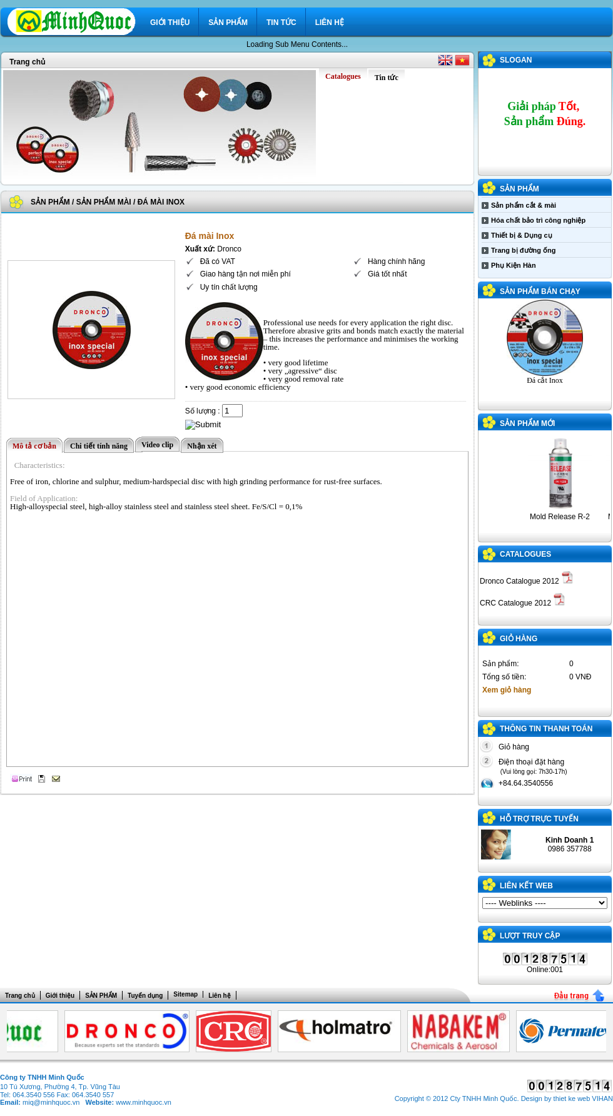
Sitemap (185, 994)
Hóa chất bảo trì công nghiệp (538, 220)
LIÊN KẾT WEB (526, 885)
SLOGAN (516, 60)
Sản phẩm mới (527, 423)
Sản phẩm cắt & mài (523, 205)
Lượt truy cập (530, 935)
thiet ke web (572, 1098)
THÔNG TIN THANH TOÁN (546, 728)
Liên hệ (329, 22)
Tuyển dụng (145, 995)
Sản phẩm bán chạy (540, 291)
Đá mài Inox (161, 202)
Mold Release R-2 (564, 516)
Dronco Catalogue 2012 (527, 581)
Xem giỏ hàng (506, 690)
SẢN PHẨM (228, 22)
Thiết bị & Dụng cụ (521, 235)
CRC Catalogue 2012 (522, 603)
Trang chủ (27, 62)
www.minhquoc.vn (143, 1102)
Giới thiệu (170, 22)
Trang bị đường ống (523, 250)
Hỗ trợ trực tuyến (539, 818)
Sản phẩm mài (103, 202)
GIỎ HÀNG (518, 638)
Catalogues (525, 554)
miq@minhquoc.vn (51, 1102)
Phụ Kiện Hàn (513, 265)
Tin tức (281, 22)
